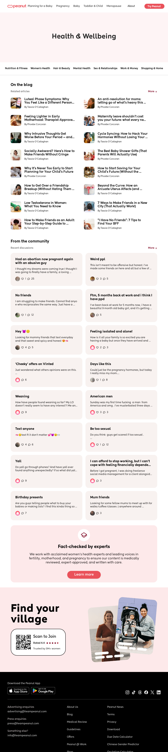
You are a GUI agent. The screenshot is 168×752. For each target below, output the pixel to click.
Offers (70, 737)
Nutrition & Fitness (16, 68)
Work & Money (129, 68)
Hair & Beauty (61, 68)
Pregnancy (63, 6)
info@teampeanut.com (22, 735)
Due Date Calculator (120, 737)
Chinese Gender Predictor (123, 744)
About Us (72, 707)
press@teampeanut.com (23, 723)
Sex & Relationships (105, 68)
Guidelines (73, 729)
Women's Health (40, 68)
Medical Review (77, 722)
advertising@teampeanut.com (27, 711)
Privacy (111, 722)
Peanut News (115, 707)
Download (113, 729)
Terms (111, 714)
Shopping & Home (152, 68)
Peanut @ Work (76, 744)
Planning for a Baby (40, 6)
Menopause (114, 6)
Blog (70, 714)
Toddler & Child (93, 6)
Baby (76, 6)
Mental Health (81, 68)
